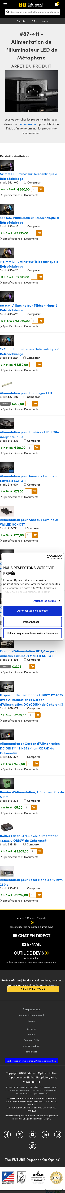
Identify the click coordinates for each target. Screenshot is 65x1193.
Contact (46, 21)
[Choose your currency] (35, 21)
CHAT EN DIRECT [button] (31, 935)
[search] (32, 12)
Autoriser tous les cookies (32, 611)
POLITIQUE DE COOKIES (46, 1087)
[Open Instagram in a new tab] (58, 1136)
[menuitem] (16, 4)
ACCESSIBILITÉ (41, 1093)
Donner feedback (31, 1045)
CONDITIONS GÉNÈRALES (18, 1090)
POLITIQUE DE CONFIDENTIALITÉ (20, 1087)
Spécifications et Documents (19, 195)
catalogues (31, 1051)
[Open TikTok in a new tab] (32, 1147)
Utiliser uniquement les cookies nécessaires (32, 633)
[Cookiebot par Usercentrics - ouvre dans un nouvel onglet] (47, 557)
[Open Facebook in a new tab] (7, 1136)
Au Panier (41, 189)
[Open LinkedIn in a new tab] (45, 1136)
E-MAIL (31, 944)
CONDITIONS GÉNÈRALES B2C (44, 1090)
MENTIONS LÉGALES (25, 1093)
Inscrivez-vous (33, 988)
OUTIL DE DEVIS (29, 953)
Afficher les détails (44, 601)
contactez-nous (28, 124)
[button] (28, 922)
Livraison (31, 1028)
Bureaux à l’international (31, 1015)
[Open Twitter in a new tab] (20, 1136)
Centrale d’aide (31, 1040)
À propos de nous (31, 1009)
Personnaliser (32, 622)
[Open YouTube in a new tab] (32, 1136)
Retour (31, 1034)
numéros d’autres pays (40, 926)
